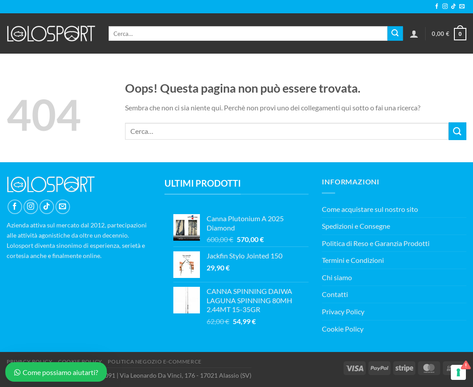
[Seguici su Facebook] (436, 7)
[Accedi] (414, 33)
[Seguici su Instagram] (445, 7)
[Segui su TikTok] (453, 7)
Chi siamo (337, 277)
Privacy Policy (343, 311)
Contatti (335, 294)
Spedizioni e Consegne (356, 226)
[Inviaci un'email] (462, 7)
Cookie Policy (343, 328)
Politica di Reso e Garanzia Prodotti (376, 243)
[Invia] (395, 33)
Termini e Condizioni (353, 260)
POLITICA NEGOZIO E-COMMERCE (155, 361)
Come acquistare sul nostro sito (370, 209)
